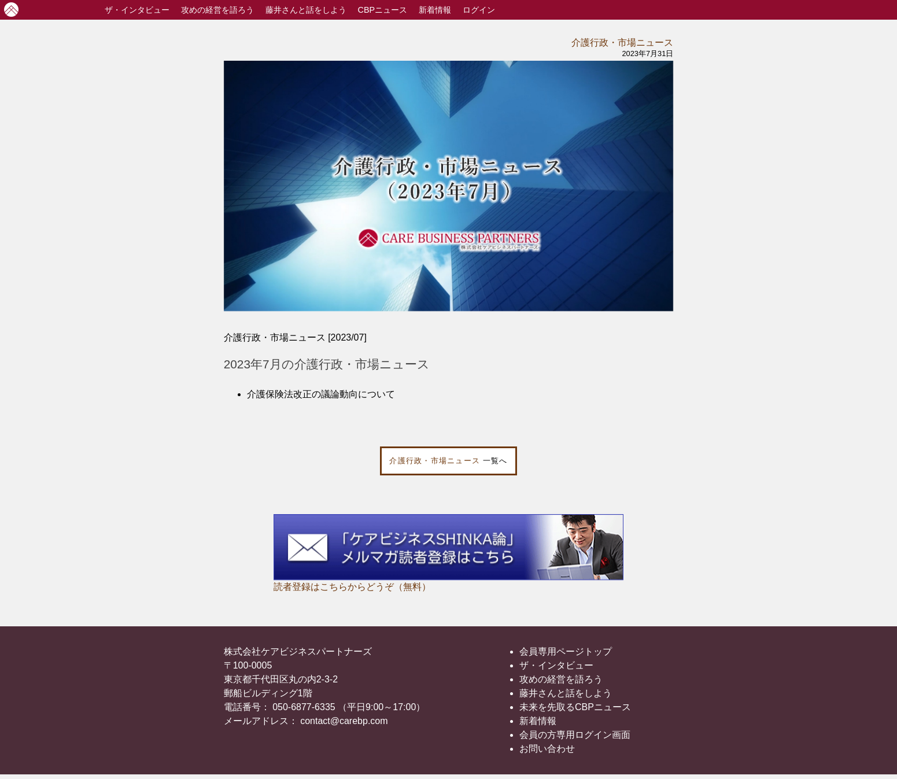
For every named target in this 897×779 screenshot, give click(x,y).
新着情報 (435, 9)
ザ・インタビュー (556, 665)
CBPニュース (383, 9)
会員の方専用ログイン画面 (574, 735)
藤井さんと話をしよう (305, 9)
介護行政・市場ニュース (622, 42)
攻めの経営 (217, 9)
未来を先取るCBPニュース (575, 707)
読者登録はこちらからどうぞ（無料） (352, 587)
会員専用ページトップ (565, 651)
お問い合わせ (547, 749)
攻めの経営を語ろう (561, 679)
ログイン (479, 9)
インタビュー (137, 9)
